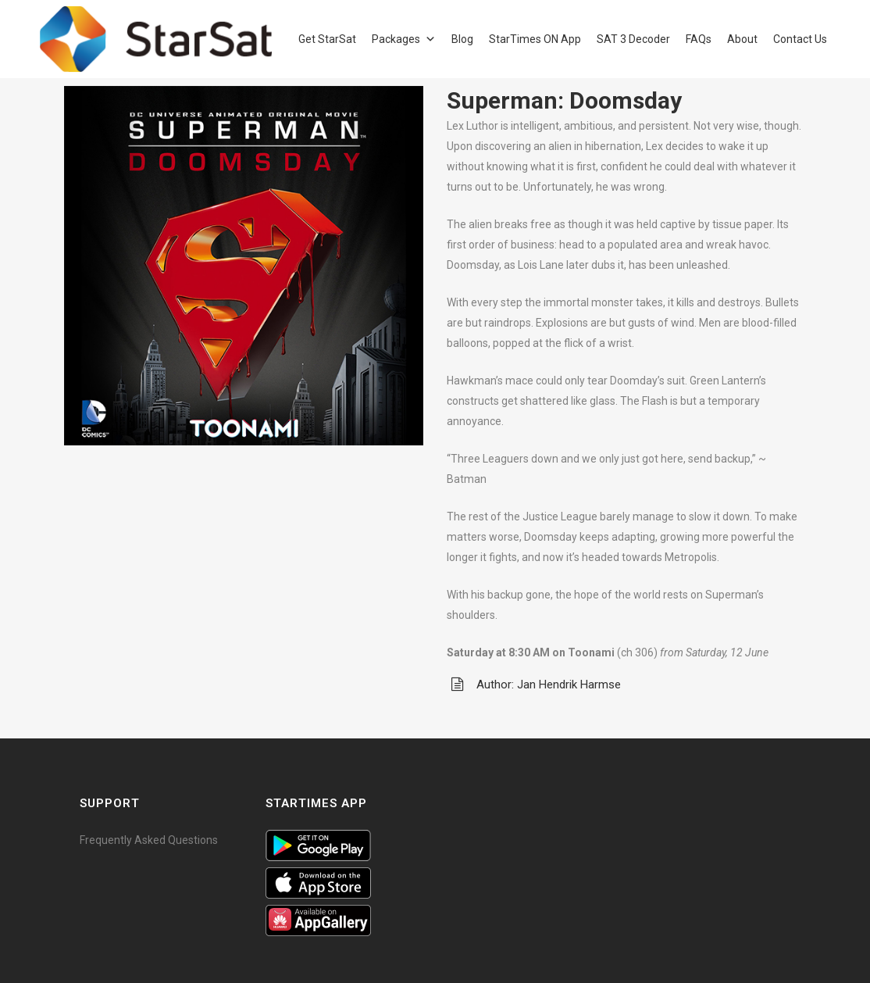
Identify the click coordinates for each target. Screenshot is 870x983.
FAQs (698, 39)
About (742, 39)
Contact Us (800, 39)
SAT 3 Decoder (633, 39)
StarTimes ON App (535, 39)
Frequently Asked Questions (149, 840)
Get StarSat (327, 39)
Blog (462, 39)
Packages (396, 39)
